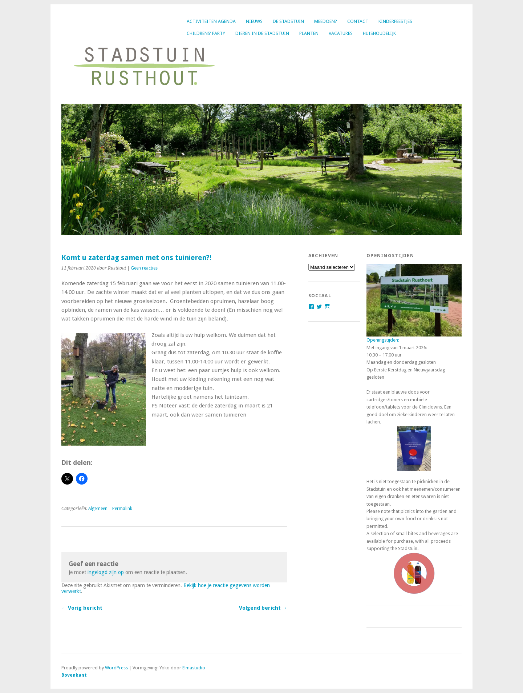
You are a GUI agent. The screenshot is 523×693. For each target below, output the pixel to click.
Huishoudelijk (379, 33)
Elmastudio (193, 667)
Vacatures (341, 33)
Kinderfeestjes (395, 21)
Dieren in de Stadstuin (262, 33)
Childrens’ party (206, 33)
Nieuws (254, 21)
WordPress (116, 667)
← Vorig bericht (81, 608)
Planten (309, 33)
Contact (357, 21)
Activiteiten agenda (211, 21)
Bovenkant (74, 675)
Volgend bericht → (263, 608)
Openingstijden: (382, 340)
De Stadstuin (288, 21)
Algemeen (98, 508)
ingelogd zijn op (106, 572)
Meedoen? (325, 21)
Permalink (122, 508)
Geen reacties (144, 268)
